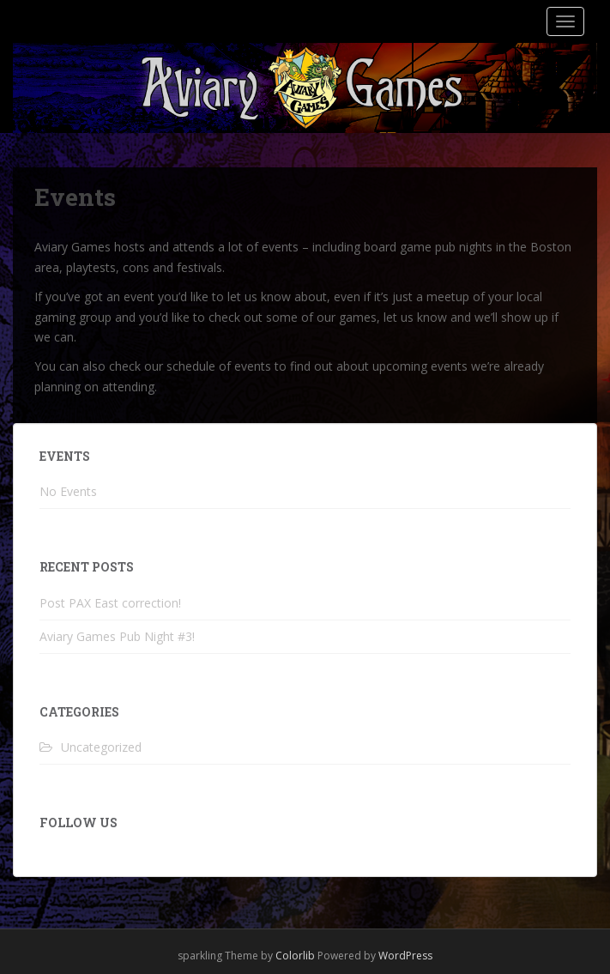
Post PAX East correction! (110, 603)
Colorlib (295, 955)
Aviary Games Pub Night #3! (117, 636)
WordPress (405, 955)
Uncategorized (101, 747)
